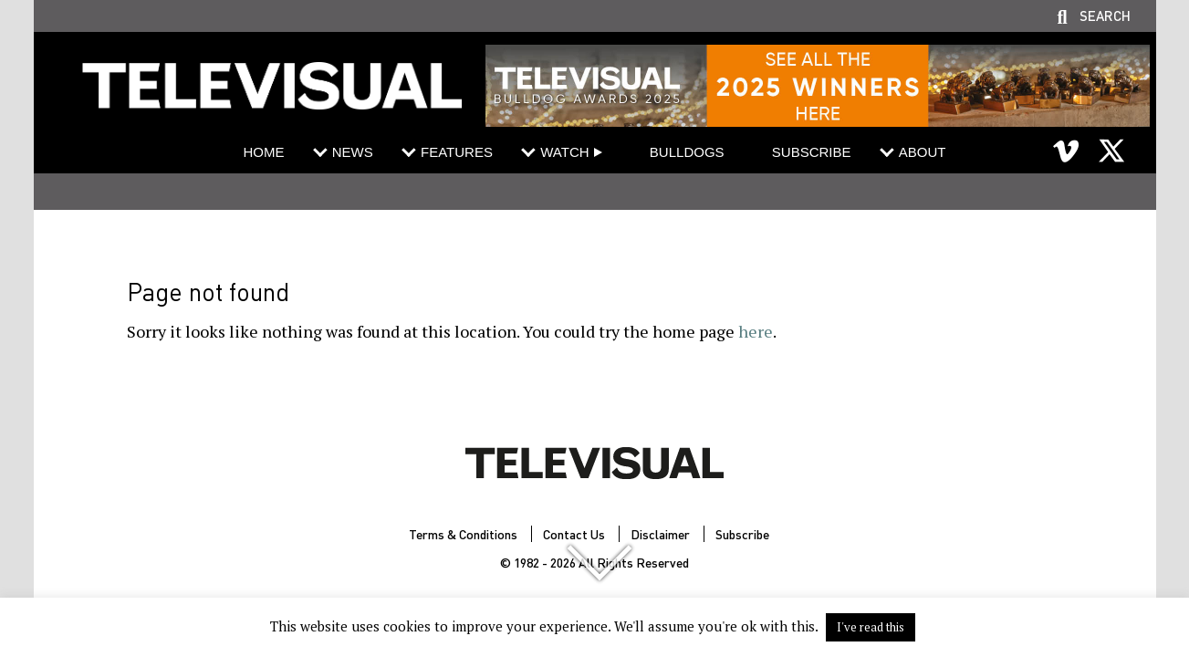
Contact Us (574, 534)
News (352, 152)
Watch (564, 152)
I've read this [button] (870, 627)
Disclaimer (660, 534)
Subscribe (811, 152)
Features (457, 152)
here (755, 331)
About (922, 152)
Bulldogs (687, 152)
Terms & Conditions (463, 534)
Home (263, 152)
